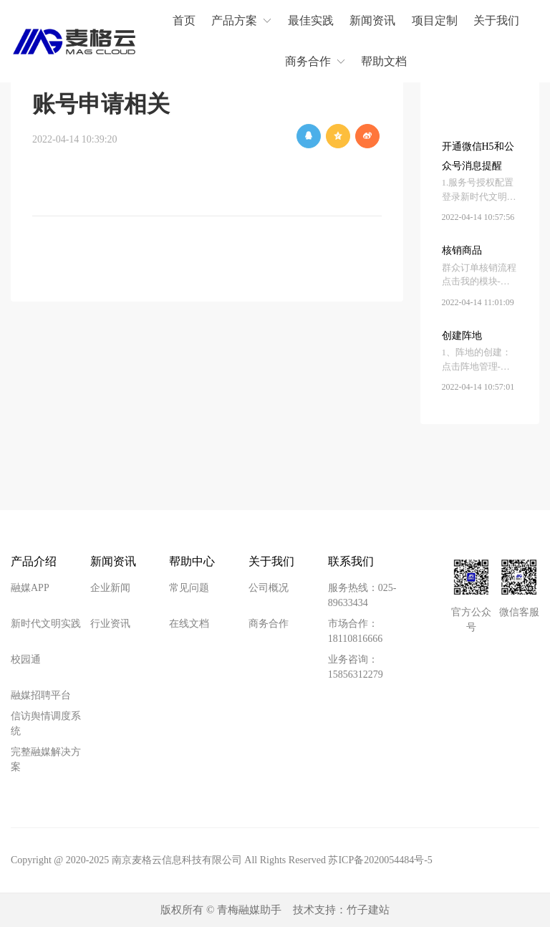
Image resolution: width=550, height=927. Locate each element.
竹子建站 (368, 910)
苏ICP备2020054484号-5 (380, 860)
